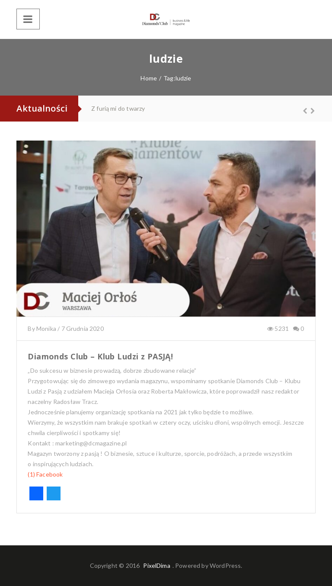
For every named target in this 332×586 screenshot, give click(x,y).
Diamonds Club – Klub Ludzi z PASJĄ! (100, 356)
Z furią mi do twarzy (118, 108)
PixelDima (156, 565)
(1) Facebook (45, 474)
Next (309, 110)
